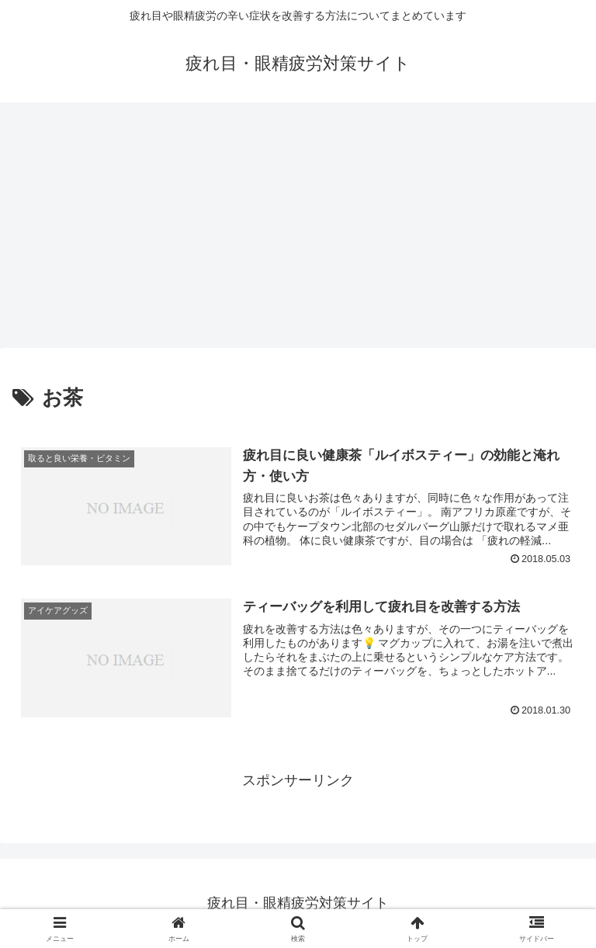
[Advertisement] (298, 230)
